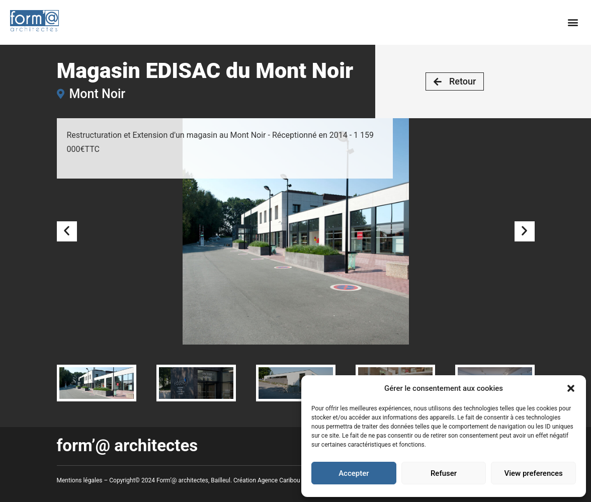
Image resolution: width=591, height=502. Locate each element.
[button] (571, 388)
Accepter (354, 473)
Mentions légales (80, 480)
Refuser (444, 473)
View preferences (533, 473)
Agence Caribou (279, 480)
